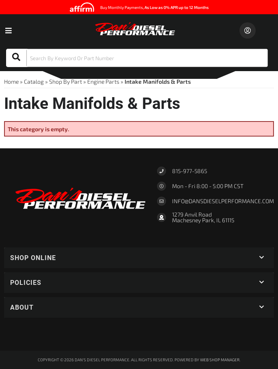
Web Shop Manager (219, 359)
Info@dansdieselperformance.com (223, 201)
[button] (137, 58)
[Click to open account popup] (247, 30)
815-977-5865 (189, 170)
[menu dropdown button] (8, 30)
